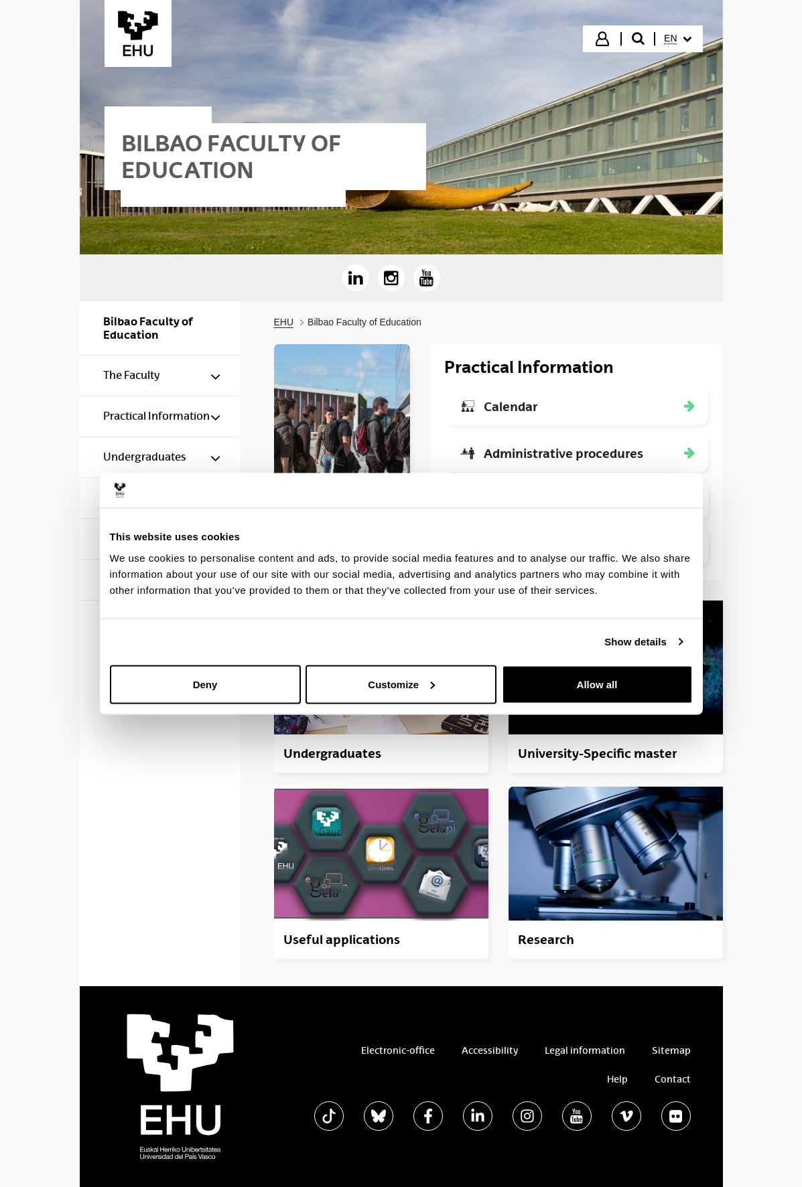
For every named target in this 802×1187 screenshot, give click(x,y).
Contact (673, 1079)
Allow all (597, 684)
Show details (635, 641)
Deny (205, 684)
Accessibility (490, 1050)
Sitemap (671, 1050)
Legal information (585, 1050)
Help (617, 1079)
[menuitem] (677, 38)
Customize (401, 684)
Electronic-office (398, 1050)
